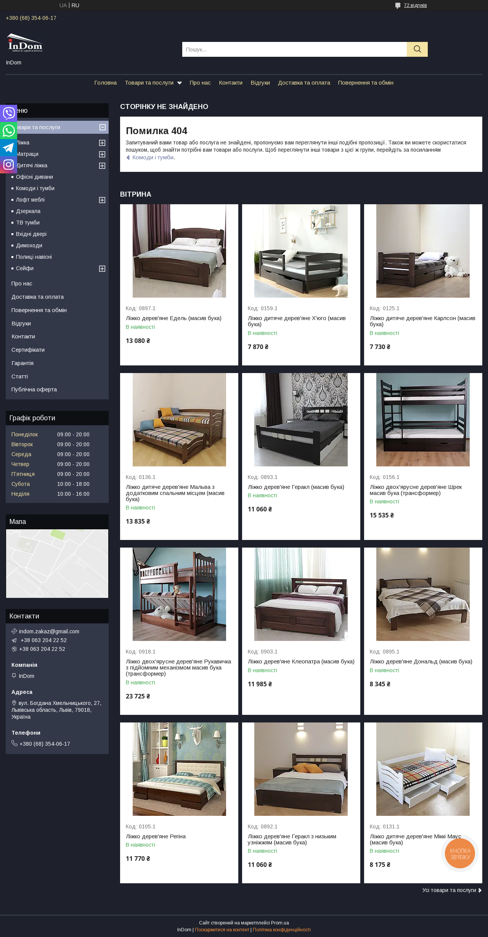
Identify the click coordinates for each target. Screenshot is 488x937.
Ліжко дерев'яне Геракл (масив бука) (296, 487)
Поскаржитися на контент (222, 929)
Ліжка (22, 142)
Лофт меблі (30, 200)
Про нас (200, 82)
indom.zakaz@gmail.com (49, 631)
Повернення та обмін (365, 82)
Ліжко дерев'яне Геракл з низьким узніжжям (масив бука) (292, 839)
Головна (105, 82)
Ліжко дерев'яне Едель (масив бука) (174, 318)
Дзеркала (28, 211)
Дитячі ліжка (31, 165)
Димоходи (29, 245)
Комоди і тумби (152, 157)
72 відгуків (415, 5)
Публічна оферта (34, 389)
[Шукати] (417, 49)
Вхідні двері (31, 234)
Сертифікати (28, 349)
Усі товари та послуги (449, 890)
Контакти (230, 82)
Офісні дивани (34, 177)
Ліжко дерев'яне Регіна (156, 836)
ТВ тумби (28, 222)
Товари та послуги (149, 82)
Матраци (27, 154)
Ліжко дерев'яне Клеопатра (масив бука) (301, 661)
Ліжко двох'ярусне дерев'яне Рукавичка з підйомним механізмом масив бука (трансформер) (178, 667)
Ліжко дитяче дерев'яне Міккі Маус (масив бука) (415, 839)
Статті (19, 376)
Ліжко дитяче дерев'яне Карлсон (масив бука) (422, 321)
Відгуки (260, 82)
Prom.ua (280, 923)
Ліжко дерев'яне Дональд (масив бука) (421, 661)
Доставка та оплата (304, 82)
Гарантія (22, 363)
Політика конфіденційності (282, 929)
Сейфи (25, 268)
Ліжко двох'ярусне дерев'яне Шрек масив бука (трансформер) (416, 490)
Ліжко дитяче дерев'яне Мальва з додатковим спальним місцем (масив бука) (175, 493)
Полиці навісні (34, 257)
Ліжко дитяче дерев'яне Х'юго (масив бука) (297, 321)
